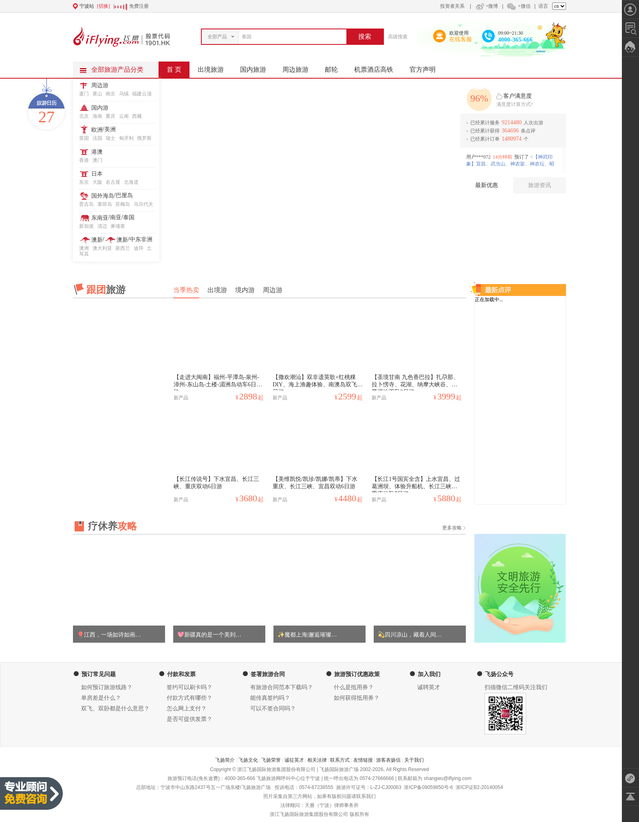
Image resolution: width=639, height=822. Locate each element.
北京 (84, 116)
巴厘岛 (124, 195)
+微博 (486, 6)
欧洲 (97, 130)
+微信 (518, 6)
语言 (543, 6)
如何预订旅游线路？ (106, 687)
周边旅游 (299, 67)
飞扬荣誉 (271, 760)
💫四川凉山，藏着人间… (410, 635)
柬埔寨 (117, 226)
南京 (110, 94)
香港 (84, 160)
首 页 (174, 69)
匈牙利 (126, 138)
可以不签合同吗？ (273, 708)
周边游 (99, 85)
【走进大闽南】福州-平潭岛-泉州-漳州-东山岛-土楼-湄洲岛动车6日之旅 (218, 382)
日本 (97, 174)
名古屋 (113, 182)
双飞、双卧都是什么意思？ (115, 708)
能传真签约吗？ (270, 698)
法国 (97, 138)
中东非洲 (141, 239)
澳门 (97, 160)
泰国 (128, 217)
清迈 (102, 226)
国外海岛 (102, 196)
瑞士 (110, 138)
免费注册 (139, 6)
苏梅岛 (122, 204)
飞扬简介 (225, 760)
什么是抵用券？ (354, 687)
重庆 (110, 116)
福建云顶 (142, 94)
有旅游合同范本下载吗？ (281, 687)
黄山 (97, 94)
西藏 (137, 116)
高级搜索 (398, 37)
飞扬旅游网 (268, 778)
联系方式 (340, 760)
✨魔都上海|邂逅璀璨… (307, 635)
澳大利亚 (102, 248)
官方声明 (427, 67)
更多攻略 (452, 528)
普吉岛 (86, 204)
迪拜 (138, 248)
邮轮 (335, 67)
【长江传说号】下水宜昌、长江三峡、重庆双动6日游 (216, 482)
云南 (124, 116)
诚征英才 (294, 760)
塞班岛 (104, 204)
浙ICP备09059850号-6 (428, 787)
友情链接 (363, 760)
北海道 (131, 182)
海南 (97, 116)
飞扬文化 (248, 760)
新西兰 (122, 248)
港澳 (97, 152)
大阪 (97, 182)
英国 (84, 138)
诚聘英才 (428, 687)
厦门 (84, 94)
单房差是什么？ (101, 698)
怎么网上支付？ (187, 708)
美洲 (110, 129)
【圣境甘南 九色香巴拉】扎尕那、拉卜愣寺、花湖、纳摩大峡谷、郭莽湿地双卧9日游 (415, 382)
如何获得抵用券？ (356, 698)
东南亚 (99, 218)
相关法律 (317, 760)
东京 (84, 182)
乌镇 (124, 94)
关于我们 (414, 760)
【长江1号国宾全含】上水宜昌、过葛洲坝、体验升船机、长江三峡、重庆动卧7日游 (416, 484)
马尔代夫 (143, 204)
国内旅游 (257, 67)
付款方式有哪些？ (189, 698)
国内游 (99, 108)
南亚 (115, 217)
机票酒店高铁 (377, 67)
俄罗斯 (144, 138)
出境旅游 (215, 67)
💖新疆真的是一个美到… (209, 635)
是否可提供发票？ (189, 719)
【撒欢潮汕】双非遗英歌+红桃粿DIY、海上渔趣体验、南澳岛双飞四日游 (318, 382)
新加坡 (86, 226)
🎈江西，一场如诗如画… (109, 635)
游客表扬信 (388, 760)
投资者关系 (452, 6)
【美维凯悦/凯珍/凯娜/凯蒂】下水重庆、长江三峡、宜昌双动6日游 (315, 482)
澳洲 (84, 248)
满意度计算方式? (514, 104)
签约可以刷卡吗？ (189, 687)
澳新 (97, 240)
